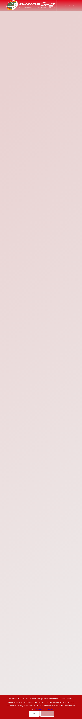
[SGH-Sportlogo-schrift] (34, 5)
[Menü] (49, 5)
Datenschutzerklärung (45, 709)
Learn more (47, 714)
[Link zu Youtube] (74, 5)
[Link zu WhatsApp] (70, 5)
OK (34, 714)
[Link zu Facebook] (62, 5)
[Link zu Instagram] (66, 5)
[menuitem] (49, 5)
